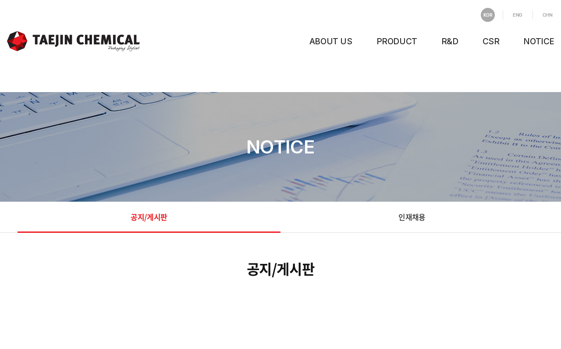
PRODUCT (396, 41)
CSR (491, 41)
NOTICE (538, 41)
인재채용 (411, 216)
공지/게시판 (149, 216)
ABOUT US (330, 41)
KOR (487, 15)
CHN (547, 15)
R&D (449, 41)
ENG (517, 15)
